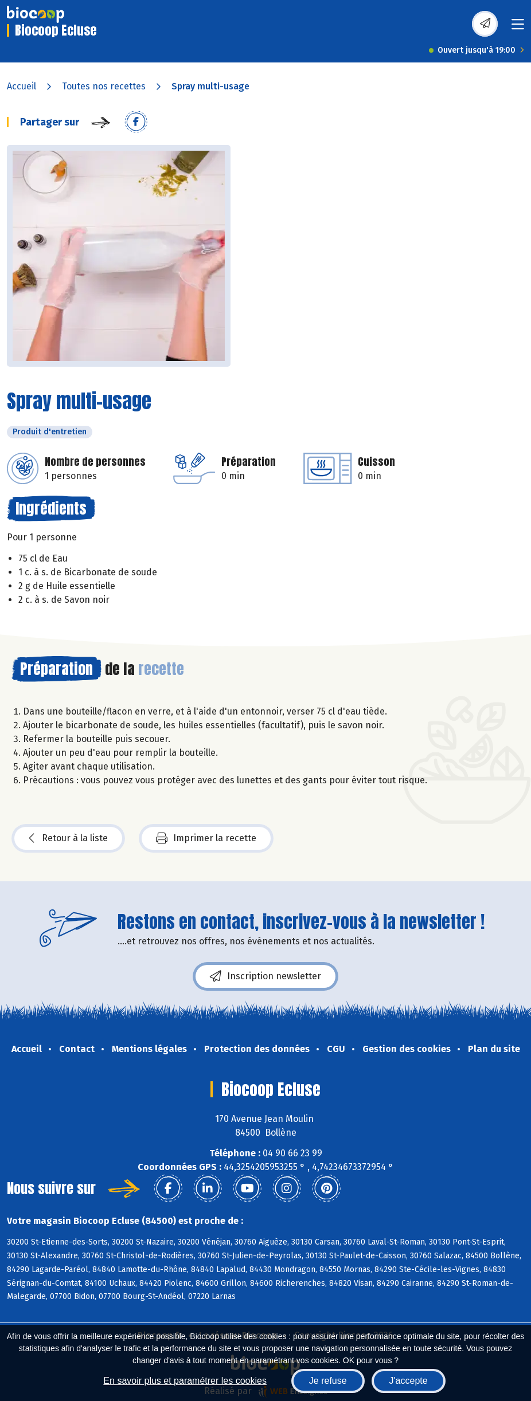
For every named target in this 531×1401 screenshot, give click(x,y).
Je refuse (328, 1381)
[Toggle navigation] (518, 28)
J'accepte (408, 1381)
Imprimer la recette (206, 838)
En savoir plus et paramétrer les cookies (185, 1381)
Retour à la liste (68, 838)
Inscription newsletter (265, 976)
